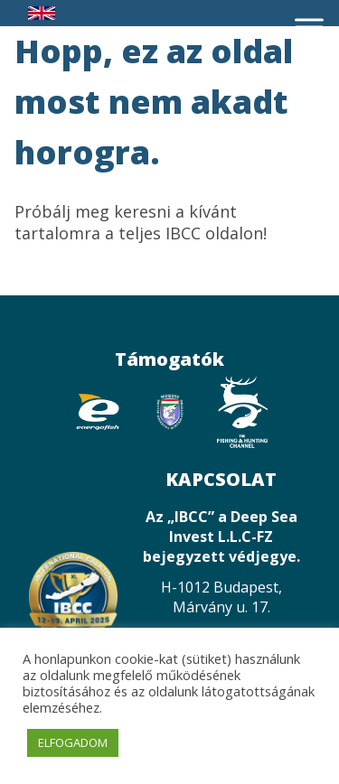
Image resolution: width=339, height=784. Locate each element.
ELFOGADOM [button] (73, 742)
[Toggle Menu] (309, 26)
